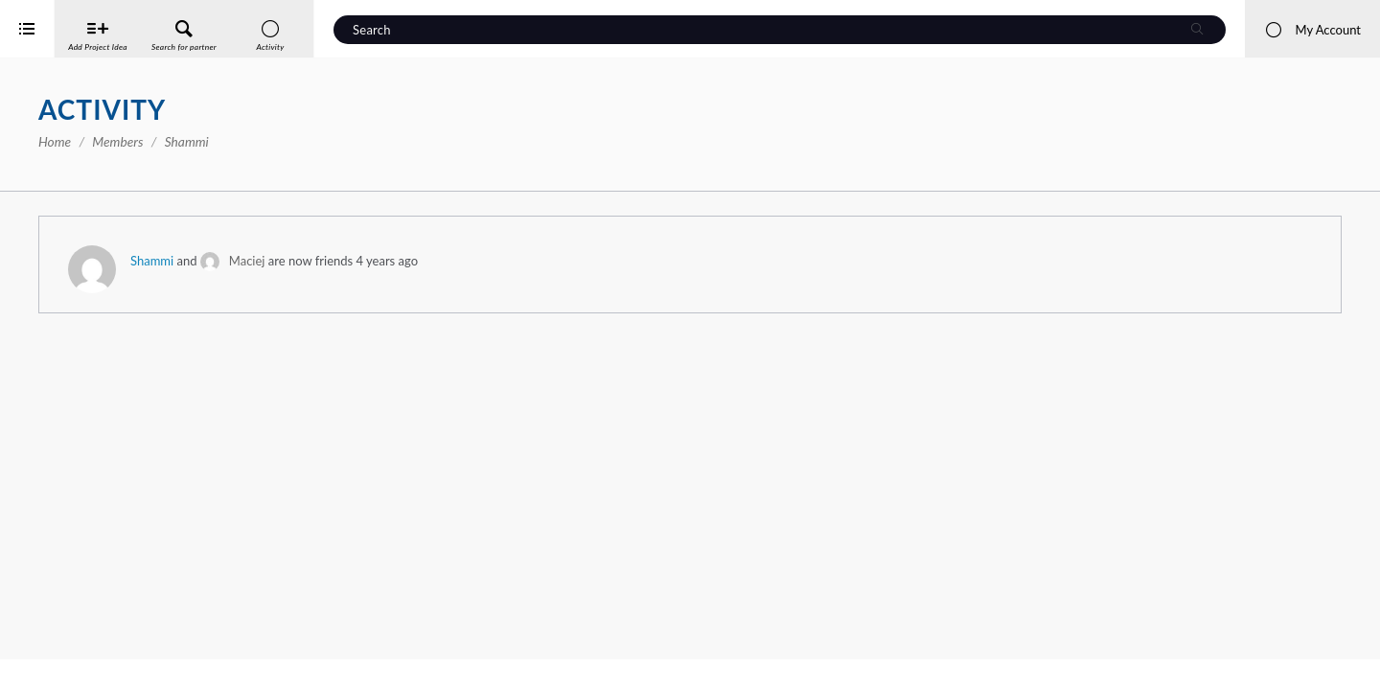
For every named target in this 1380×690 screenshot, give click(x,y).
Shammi (429, 260)
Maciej (525, 260)
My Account (1312, 29)
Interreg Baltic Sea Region (79, 646)
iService (57, 662)
